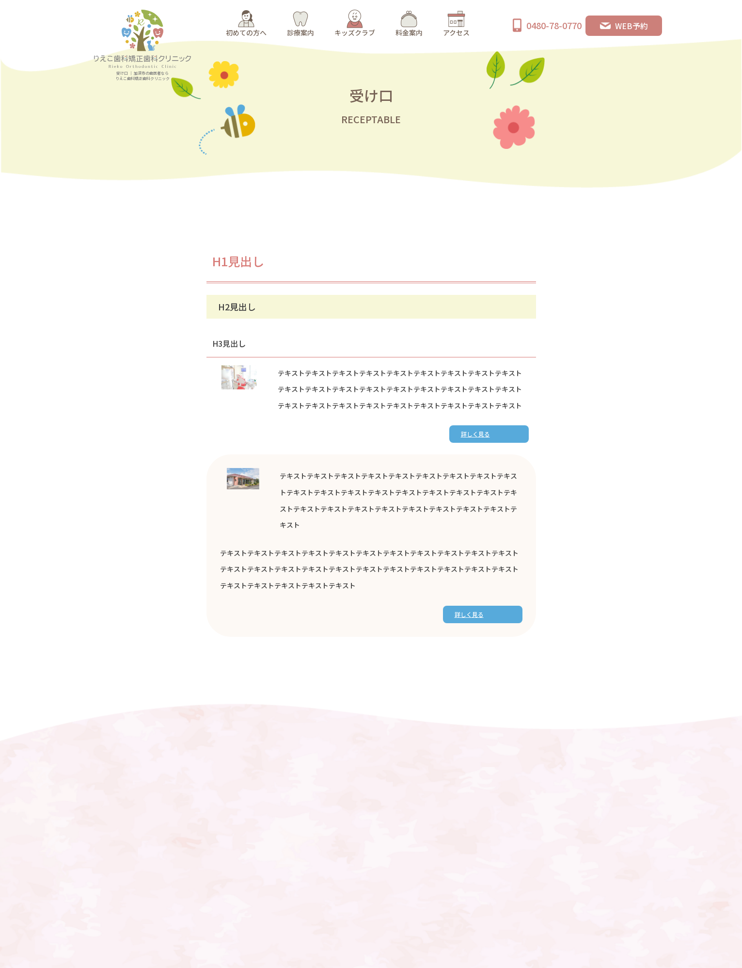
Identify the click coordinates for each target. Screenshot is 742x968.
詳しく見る (475, 434)
